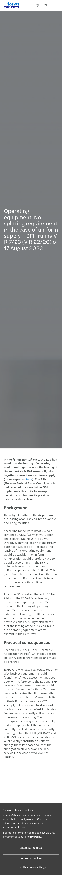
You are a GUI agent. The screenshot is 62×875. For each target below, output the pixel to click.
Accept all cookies (31, 848)
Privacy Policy (33, 836)
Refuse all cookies (31, 858)
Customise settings (32, 867)
